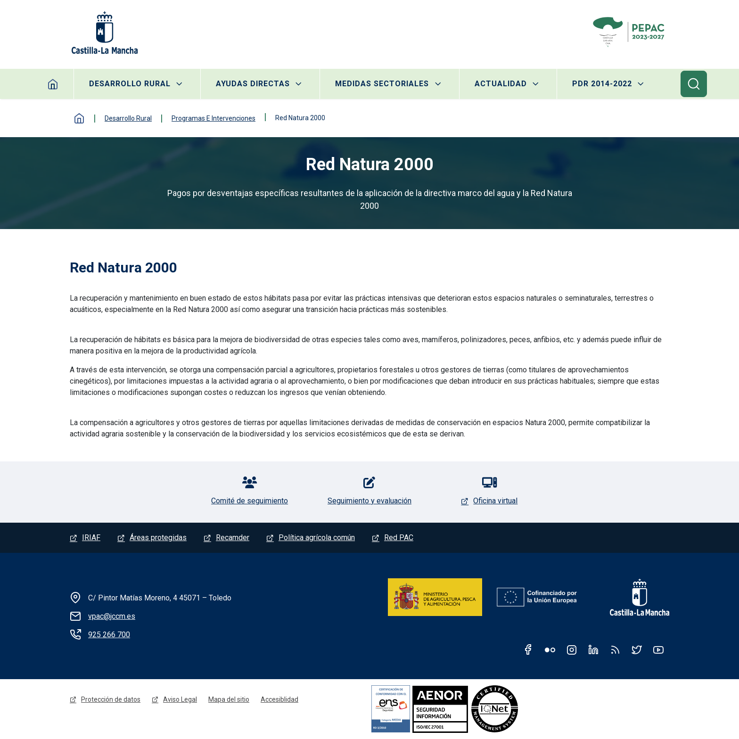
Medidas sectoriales (382, 83)
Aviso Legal (180, 699)
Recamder (232, 537)
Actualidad (501, 83)
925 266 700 (109, 634)
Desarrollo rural (130, 83)
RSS (615, 649)
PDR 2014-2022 (602, 83)
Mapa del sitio (228, 699)
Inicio (53, 84)
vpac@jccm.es (111, 616)
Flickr (550, 649)
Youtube (658, 649)
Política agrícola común (317, 537)
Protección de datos (110, 699)
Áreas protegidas (158, 537)
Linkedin (593, 649)
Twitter (637, 649)
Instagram (572, 649)
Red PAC (398, 537)
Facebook (528, 649)
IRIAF (91, 537)
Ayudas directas (253, 83)
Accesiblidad (279, 699)
